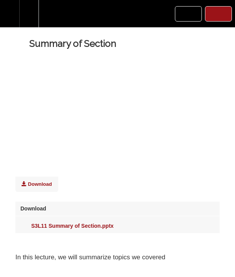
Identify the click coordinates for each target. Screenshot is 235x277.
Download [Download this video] (37, 184)
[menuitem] (29, 13)
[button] (9, 13)
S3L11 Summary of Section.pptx (67, 226)
